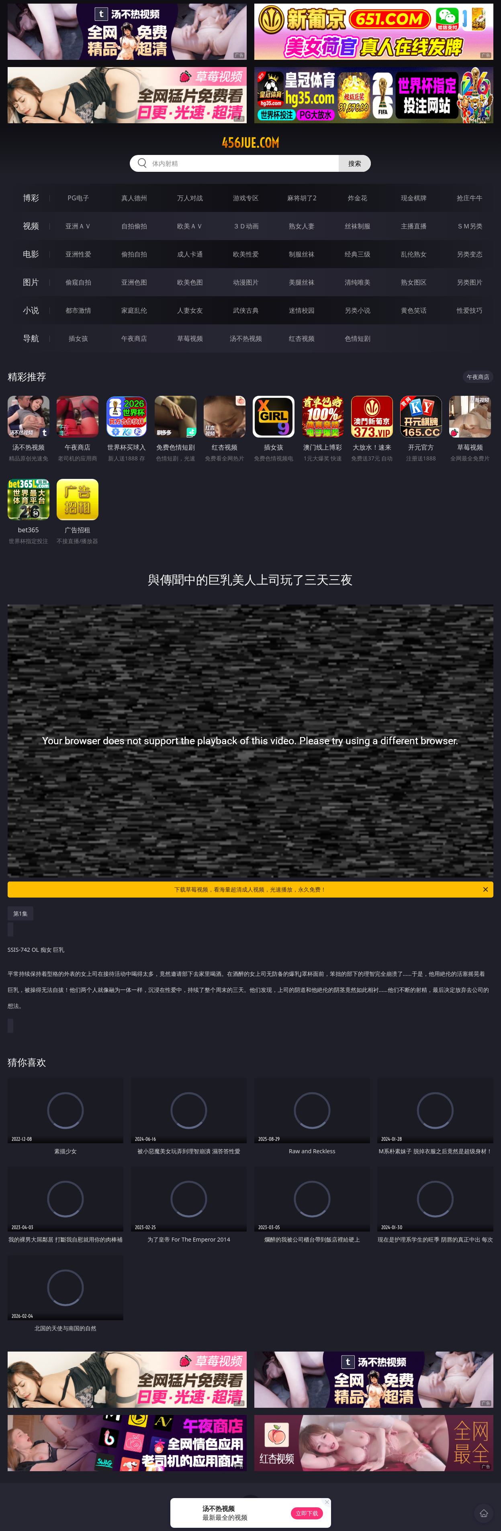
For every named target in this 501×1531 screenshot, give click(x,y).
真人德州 (134, 197)
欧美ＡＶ (190, 226)
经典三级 (357, 254)
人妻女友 (190, 310)
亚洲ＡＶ (78, 226)
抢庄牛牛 (470, 197)
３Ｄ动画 (246, 226)
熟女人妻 (302, 226)
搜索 (354, 163)
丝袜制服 (357, 226)
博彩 (31, 197)
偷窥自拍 (78, 282)
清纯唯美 (357, 282)
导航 (31, 338)
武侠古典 (246, 310)
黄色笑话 (414, 310)
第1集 (20, 913)
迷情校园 (302, 310)
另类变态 (470, 254)
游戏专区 (246, 197)
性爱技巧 (470, 310)
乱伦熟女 (414, 254)
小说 (31, 310)
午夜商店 (134, 338)
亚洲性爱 (78, 254)
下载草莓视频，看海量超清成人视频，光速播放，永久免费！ (331, 889)
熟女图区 (414, 282)
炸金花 (357, 197)
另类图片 (470, 282)
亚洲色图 (134, 282)
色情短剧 (357, 338)
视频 (31, 225)
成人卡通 (190, 254)
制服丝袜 (302, 254)
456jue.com (250, 143)
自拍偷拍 (134, 226)
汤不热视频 (246, 338)
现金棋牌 (414, 197)
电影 (31, 253)
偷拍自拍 (134, 254)
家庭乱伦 (134, 310)
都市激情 (78, 310)
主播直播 (414, 226)
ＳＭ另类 (470, 226)
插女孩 (78, 338)
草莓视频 (190, 338)
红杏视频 (302, 338)
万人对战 (190, 197)
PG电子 (78, 197)
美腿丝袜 (302, 282)
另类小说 (357, 310)
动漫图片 (246, 282)
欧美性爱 (246, 254)
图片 (31, 282)
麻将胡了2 (302, 197)
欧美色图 (190, 282)
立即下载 (307, 1513)
